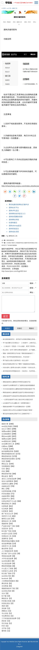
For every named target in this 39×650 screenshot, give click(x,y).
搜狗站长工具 (13, 236)
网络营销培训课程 (8, 459)
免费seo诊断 (6, 439)
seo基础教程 (6, 434)
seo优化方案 (6, 576)
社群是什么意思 (7, 571)
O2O (3, 469)
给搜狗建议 (13, 222)
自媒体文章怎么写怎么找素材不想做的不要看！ (18, 410)
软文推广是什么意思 (9, 553)
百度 (3, 461)
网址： (32, 292)
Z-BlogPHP (19, 646)
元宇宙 (4, 628)
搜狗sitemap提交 (15, 226)
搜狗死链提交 (14, 229)
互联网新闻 (6, 466)
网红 (3, 489)
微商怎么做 (6, 519)
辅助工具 (14, 8)
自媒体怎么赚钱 (7, 484)
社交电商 (5, 509)
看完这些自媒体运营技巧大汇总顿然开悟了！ (17, 413)
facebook (5, 578)
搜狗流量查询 (10, 240)
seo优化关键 (6, 591)
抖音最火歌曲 (7, 601)
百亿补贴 (5, 623)
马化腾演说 (6, 616)
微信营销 (5, 548)
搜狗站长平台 (14, 207)
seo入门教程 (6, 429)
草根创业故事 (7, 556)
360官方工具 (6, 516)
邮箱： (32, 288)
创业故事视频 (7, 543)
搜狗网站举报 (14, 219)
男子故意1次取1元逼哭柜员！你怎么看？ (16, 360)
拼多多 (4, 621)
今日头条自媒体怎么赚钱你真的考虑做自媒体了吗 (19, 389)
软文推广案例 (7, 573)
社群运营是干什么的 (9, 501)
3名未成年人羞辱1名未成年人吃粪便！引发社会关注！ (20, 367)
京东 (3, 593)
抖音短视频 (6, 494)
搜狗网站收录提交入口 (17, 213)
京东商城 (5, 586)
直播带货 (5, 538)
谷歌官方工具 (7, 546)
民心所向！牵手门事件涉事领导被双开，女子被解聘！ (20, 350)
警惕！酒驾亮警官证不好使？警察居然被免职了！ (19, 353)
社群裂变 (5, 511)
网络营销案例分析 (8, 454)
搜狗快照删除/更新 (16, 216)
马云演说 (5, 613)
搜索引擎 (5, 424)
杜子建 (4, 596)
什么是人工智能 (7, 568)
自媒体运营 (6, 486)
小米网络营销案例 (8, 581)
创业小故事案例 (7, 481)
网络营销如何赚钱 (8, 541)
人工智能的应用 (7, 551)
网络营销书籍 (7, 474)
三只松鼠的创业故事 (9, 618)
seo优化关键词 (7, 426)
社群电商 (5, 506)
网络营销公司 (7, 504)
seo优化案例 (6, 561)
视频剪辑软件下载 (8, 588)
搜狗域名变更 (14, 232)
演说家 (4, 608)
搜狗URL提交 (14, 210)
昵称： (32, 283)
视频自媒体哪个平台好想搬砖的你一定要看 (16, 406)
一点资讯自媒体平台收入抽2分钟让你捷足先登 (18, 399)
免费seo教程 (6, 431)
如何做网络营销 (7, 451)
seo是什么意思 (7, 533)
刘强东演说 (6, 603)
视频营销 (5, 523)
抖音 (3, 626)
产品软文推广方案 (8, 526)
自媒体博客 (6, 496)
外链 (3, 471)
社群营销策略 (7, 491)
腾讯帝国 (5, 583)
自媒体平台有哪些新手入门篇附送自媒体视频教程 (19, 385)
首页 (4, 8)
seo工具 (9, 8)
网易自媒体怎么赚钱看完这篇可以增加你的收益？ (19, 392)
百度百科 (5, 528)
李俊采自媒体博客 (13, 266)
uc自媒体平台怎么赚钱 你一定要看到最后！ (17, 403)
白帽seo (5, 446)
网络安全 (5, 598)
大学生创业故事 (7, 558)
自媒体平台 (6, 499)
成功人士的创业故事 (9, 479)
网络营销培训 (7, 456)
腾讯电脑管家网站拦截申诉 (19, 204)
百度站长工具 (7, 536)
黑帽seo (5, 611)
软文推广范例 (7, 531)
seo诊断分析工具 (8, 444)
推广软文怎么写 (7, 514)
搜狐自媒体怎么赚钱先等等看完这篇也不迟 (16, 382)
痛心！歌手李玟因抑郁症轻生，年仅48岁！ (17, 357)
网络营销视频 (7, 566)
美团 (3, 606)
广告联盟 (5, 449)
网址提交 (5, 476)
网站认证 (5, 464)
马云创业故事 (7, 563)
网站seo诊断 (6, 436)
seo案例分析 (6, 441)
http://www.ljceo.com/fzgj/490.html (14, 271)
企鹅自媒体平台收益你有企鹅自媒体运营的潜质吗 (19, 396)
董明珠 (4, 631)
